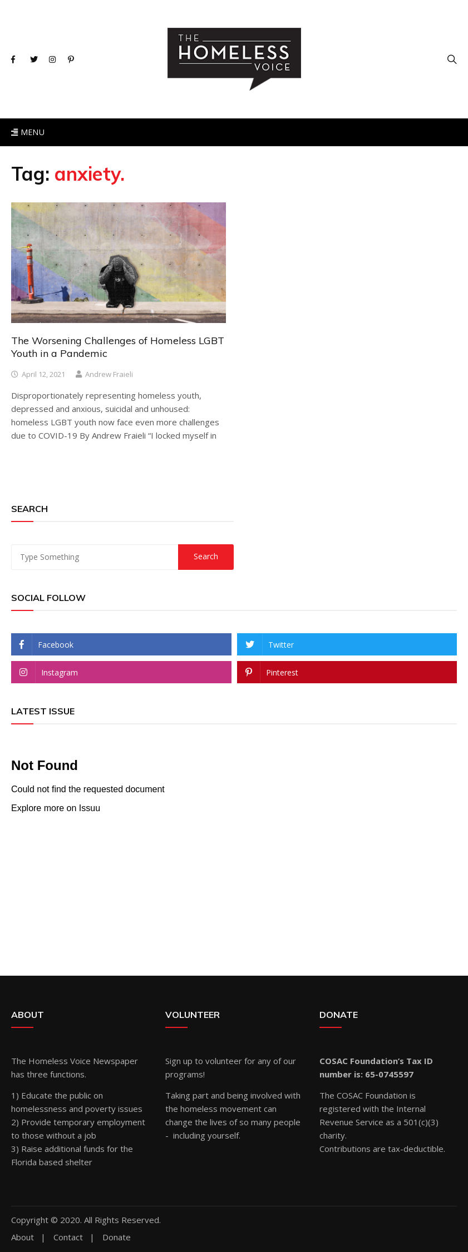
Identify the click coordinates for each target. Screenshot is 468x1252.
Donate (116, 1237)
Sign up (179, 1060)
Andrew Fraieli (109, 374)
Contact (68, 1237)
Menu (28, 132)
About (22, 1237)
